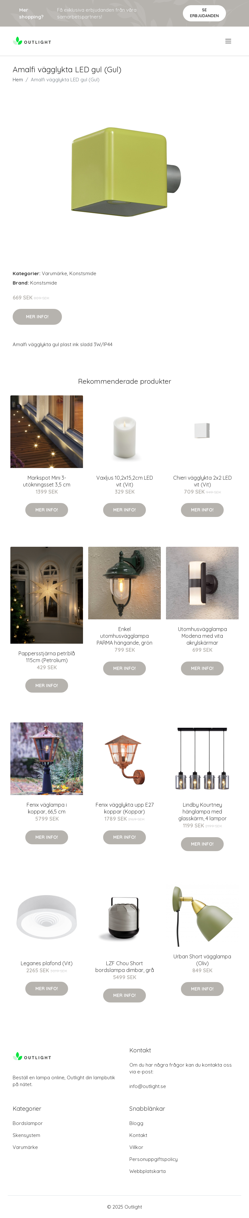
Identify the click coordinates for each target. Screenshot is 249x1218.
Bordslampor (28, 1123)
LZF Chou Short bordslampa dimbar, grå (124, 966)
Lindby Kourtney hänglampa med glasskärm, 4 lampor (202, 812)
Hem (18, 79)
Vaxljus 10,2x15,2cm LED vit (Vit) (124, 481)
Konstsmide (82, 273)
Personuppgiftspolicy (153, 1159)
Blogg (136, 1123)
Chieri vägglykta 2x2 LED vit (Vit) (202, 481)
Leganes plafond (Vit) (47, 963)
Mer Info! (37, 317)
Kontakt (138, 1135)
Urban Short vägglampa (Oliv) (202, 959)
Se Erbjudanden (204, 12)
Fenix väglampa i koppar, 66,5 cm (47, 808)
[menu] (228, 41)
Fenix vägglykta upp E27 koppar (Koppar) (125, 808)
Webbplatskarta (147, 1171)
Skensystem (26, 1135)
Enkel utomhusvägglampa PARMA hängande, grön (124, 636)
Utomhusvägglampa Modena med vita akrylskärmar (202, 636)
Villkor (136, 1147)
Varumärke (54, 273)
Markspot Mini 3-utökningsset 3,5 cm (46, 481)
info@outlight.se (147, 1086)
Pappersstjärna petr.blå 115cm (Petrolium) (46, 656)
